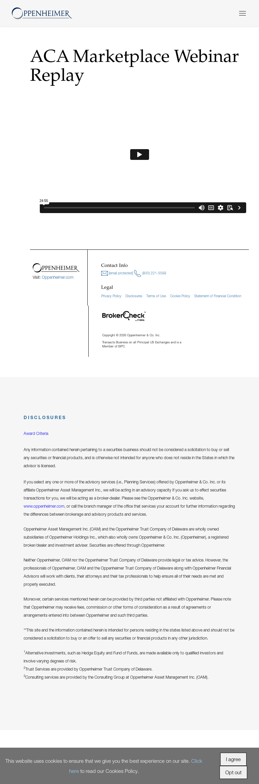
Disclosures (133, 296)
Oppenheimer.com (58, 277)
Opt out (233, 772)
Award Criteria (36, 433)
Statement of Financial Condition (217, 296)
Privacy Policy (111, 296)
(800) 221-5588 (150, 273)
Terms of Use (156, 296)
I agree (233, 759)
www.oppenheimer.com (44, 506)
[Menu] (242, 13)
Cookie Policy (180, 296)
